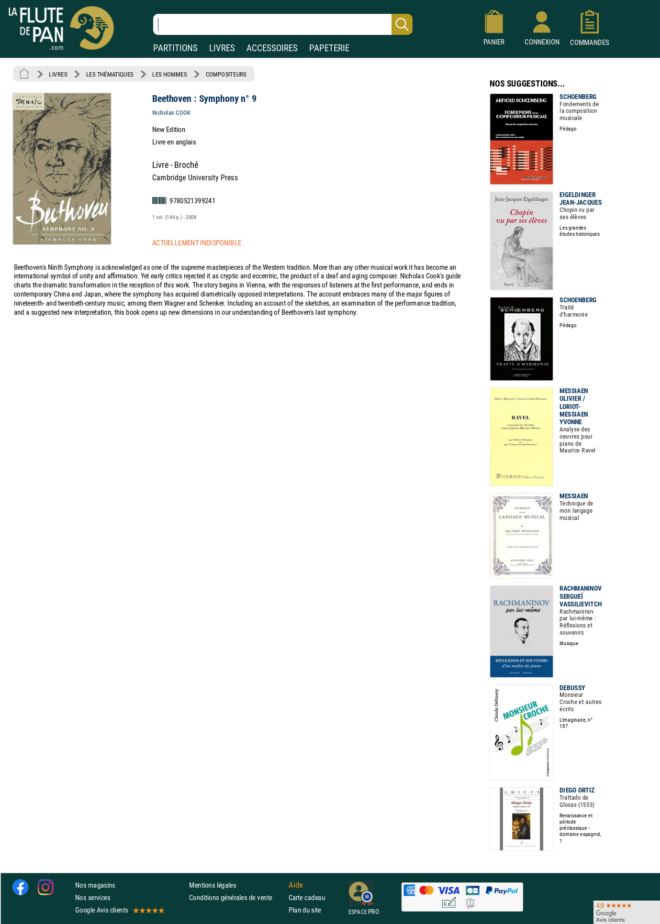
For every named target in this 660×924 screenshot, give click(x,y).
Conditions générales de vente (236, 898)
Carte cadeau (307, 898)
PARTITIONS (175, 48)
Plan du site (305, 910)
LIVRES (222, 48)
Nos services (92, 898)
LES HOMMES (169, 74)
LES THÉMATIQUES (110, 74)
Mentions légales (212, 885)
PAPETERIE (329, 48)
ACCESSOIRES (272, 48)
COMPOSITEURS (226, 74)
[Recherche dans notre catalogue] (283, 24)
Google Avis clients (119, 910)
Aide (296, 885)
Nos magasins (95, 885)
